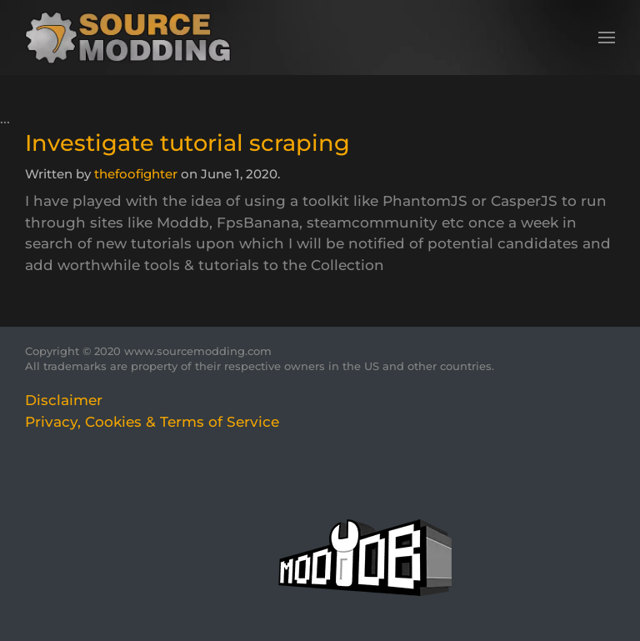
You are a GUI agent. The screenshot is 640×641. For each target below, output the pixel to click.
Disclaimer (63, 400)
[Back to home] (133, 37)
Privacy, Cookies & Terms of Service (152, 421)
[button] (606, 37)
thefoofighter (136, 174)
